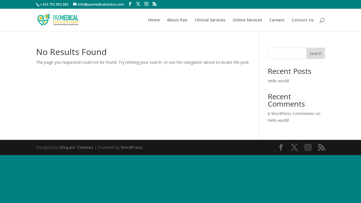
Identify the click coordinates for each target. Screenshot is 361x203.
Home (154, 20)
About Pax (177, 20)
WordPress (132, 147)
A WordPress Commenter (291, 113)
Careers (276, 20)
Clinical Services (210, 20)
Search (315, 53)
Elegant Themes (76, 147)
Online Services (247, 20)
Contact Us (303, 20)
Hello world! (278, 80)
